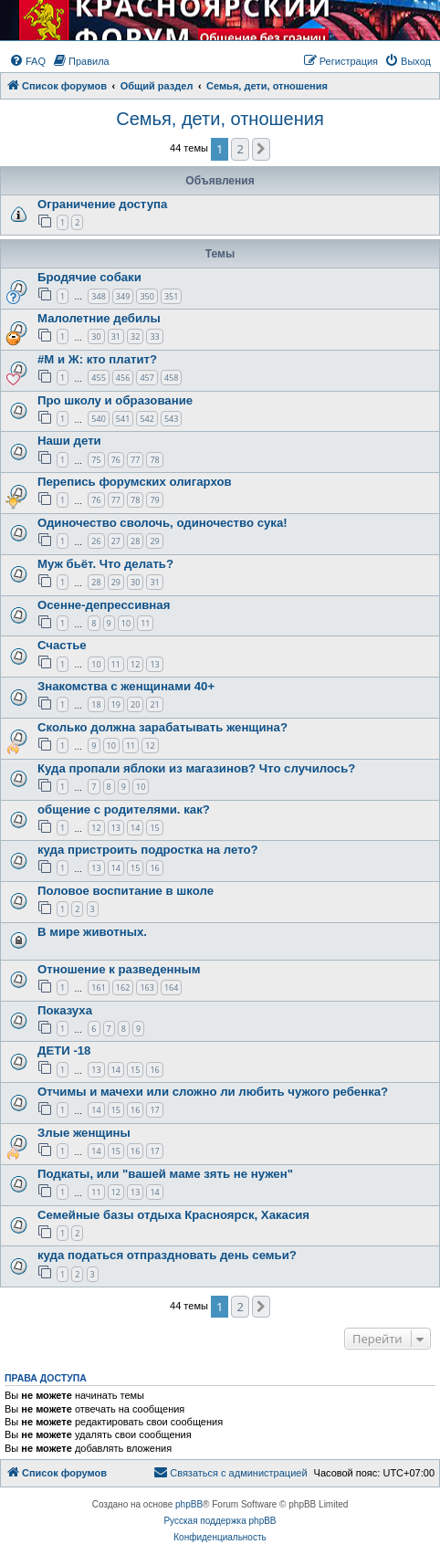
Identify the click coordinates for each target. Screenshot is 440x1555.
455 (98, 377)
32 (135, 336)
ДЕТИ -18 (63, 1050)
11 (145, 623)
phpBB (189, 1504)
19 (115, 704)
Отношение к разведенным (118, 969)
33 (154, 336)
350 (146, 296)
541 (123, 419)
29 (154, 541)
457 (146, 377)
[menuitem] (27, 61)
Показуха (64, 1010)
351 (171, 296)
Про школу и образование (115, 400)
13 (154, 664)
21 (154, 704)
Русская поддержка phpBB (219, 1521)
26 (95, 541)
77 (135, 460)
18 (95, 704)
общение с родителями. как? (123, 809)
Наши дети (69, 440)
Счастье (62, 645)
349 (123, 296)
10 (126, 623)
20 (135, 704)
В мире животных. (92, 932)
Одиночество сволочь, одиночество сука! (162, 523)
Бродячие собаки (89, 277)
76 (115, 460)
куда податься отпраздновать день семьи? (167, 1255)
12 (135, 664)
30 (95, 336)
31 (115, 336)
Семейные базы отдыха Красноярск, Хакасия (173, 1215)
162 (123, 987)
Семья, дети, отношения (219, 119)
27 (115, 541)
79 (154, 500)
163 (146, 987)
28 (135, 541)
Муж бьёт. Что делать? (105, 564)
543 (171, 419)
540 (98, 419)
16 (154, 868)
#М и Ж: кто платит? (97, 359)
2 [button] (239, 149)
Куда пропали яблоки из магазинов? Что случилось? (196, 768)
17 (154, 1110)
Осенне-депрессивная (103, 605)
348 (98, 296)
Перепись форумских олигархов (134, 482)
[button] (261, 149)
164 (171, 987)
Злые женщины (84, 1133)
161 (98, 987)
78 (154, 460)
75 (95, 460)
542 (146, 419)
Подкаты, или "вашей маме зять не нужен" (165, 1174)
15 (154, 828)
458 (171, 377)
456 (123, 377)
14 (135, 828)
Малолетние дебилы (99, 318)
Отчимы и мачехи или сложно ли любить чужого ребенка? (212, 1091)
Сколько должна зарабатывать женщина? (162, 727)
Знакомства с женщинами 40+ (126, 686)
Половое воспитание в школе (125, 891)
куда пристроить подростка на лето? (147, 849)
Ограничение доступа (102, 204)
